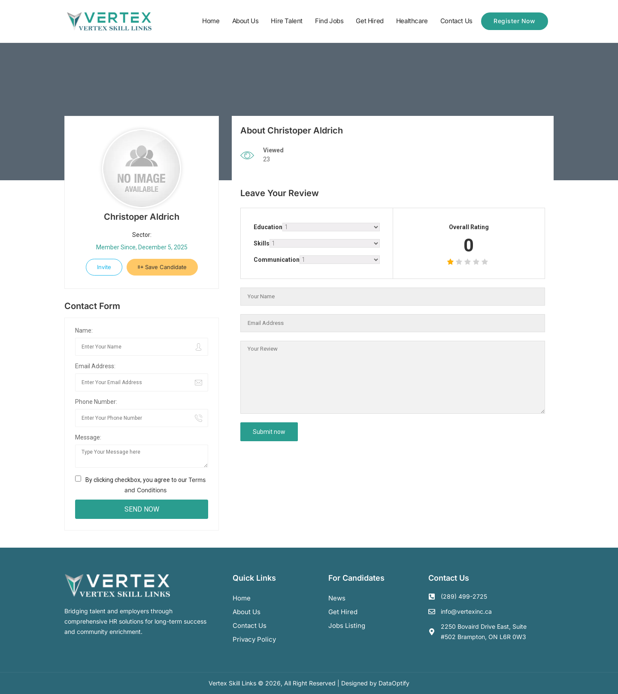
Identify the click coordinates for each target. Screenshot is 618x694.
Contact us (250, 625)
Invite (104, 267)
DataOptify (394, 683)
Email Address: (95, 366)
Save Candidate (162, 267)
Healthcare (412, 21)
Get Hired (369, 21)
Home (210, 21)
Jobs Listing (346, 625)
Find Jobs (329, 21)
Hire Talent (287, 21)
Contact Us (456, 21)
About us (247, 612)
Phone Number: (96, 401)
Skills (262, 243)
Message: (88, 437)
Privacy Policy (254, 639)
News (336, 598)
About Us (245, 21)
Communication (277, 259)
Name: (84, 330)
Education (268, 227)
